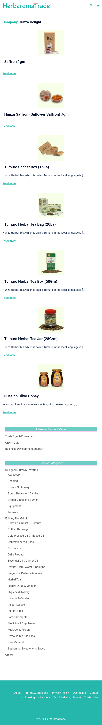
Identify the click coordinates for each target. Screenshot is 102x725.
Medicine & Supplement (22, 623)
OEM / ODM (12, 442)
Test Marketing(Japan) (67, 697)
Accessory (14, 474)
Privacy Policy (60, 692)
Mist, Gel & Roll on (19, 629)
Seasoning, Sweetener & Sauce (26, 648)
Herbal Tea (14, 579)
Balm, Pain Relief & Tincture (24, 523)
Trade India (91, 697)
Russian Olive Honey (21, 396)
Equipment (14, 506)
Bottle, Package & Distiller (23, 493)
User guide (80, 692)
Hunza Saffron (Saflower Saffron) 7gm (36, 114)
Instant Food (15, 610)
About (18, 692)
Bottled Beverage (18, 529)
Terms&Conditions (37, 692)
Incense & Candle (18, 598)
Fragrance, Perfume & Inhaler (25, 573)
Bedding (13, 481)
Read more (9, 73)
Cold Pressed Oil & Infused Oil (26, 535)
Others (9, 654)
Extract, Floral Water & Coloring (26, 567)
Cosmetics (14, 548)
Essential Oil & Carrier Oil (23, 560)
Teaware (13, 512)
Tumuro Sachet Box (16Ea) (26, 167)
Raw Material (16, 642)
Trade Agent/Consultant (19, 436)
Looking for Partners (37, 697)
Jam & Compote (17, 617)
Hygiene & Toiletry (19, 592)
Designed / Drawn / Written (21, 470)
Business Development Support (24, 448)
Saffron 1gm (14, 62)
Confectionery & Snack (21, 542)
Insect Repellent (17, 604)
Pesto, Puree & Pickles (21, 636)
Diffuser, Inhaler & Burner (23, 499)
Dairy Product (16, 554)
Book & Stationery (18, 487)
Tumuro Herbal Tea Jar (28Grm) (31, 339)
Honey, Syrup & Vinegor (22, 585)
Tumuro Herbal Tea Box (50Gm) (30, 281)
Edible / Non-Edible (16, 518)
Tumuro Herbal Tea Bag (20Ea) (30, 224)
